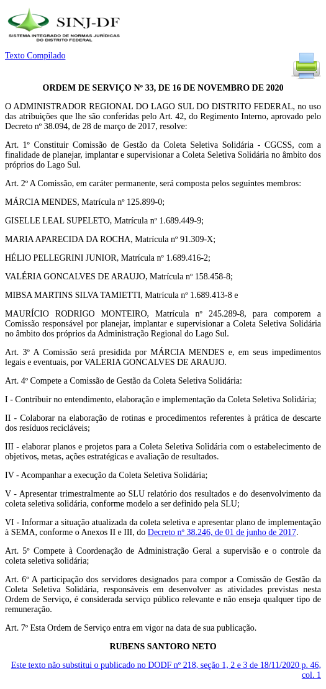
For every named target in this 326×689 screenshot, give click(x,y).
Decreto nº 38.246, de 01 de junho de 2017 (222, 532)
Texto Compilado (35, 55)
